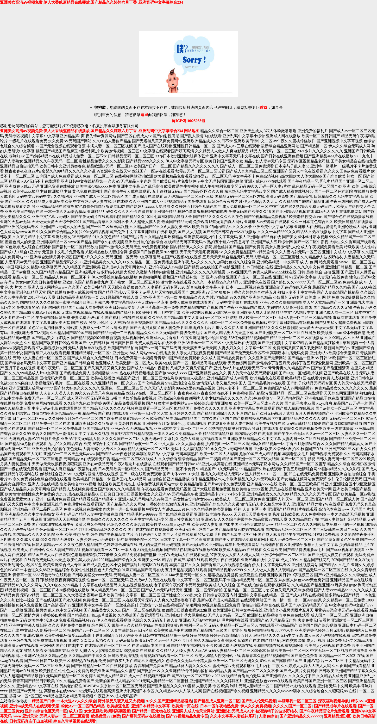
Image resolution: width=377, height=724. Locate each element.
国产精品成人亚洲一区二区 (217, 701)
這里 (144, 115)
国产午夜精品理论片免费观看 (324, 711)
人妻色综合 (268, 716)
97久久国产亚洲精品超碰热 (169, 701)
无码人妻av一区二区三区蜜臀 (64, 716)
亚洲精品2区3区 (337, 716)
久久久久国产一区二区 (292, 706)
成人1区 (75, 711)
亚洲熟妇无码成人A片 (235, 711)
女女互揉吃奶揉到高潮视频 (107, 711)
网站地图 (191, 131)
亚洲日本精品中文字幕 (150, 706)
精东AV (357, 701)
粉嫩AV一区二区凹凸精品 (83, 706)
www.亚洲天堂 (25, 716)
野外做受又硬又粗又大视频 (121, 701)
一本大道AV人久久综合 (76, 701)
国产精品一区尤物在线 (151, 711)
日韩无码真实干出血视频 (30, 721)
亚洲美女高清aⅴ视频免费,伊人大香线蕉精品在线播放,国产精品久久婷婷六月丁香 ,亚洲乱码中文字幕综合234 (91, 2)
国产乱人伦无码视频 (259, 701)
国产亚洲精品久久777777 (301, 716)
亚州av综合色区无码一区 (46, 711)
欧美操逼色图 (118, 706)
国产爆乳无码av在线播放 (143, 716)
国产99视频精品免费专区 (187, 716)
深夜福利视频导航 (333, 701)
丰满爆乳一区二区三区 (297, 701)
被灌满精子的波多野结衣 (276, 711)
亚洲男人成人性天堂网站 (193, 711)
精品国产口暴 (43, 701)
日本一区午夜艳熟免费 (219, 706)
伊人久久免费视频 (255, 706)
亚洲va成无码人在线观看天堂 (34, 706)
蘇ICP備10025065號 (188, 121)
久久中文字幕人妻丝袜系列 (233, 716)
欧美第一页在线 (184, 706)
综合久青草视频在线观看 (74, 721)
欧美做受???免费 (105, 716)
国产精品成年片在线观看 (335, 706)
